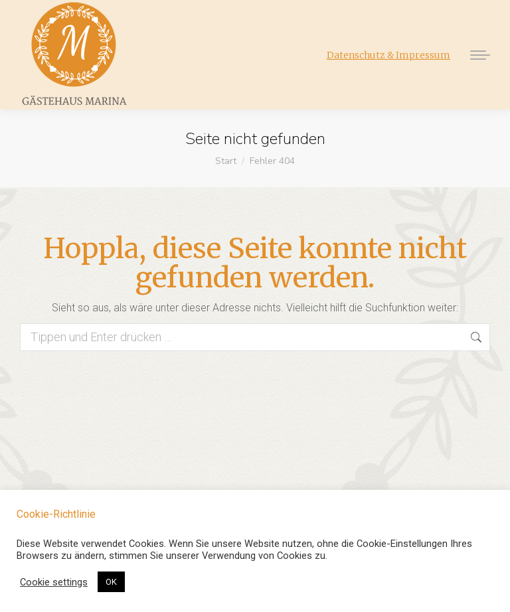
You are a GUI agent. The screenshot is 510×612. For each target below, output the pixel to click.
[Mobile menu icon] (477, 55)
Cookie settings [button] (54, 582)
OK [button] (111, 582)
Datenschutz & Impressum (388, 55)
